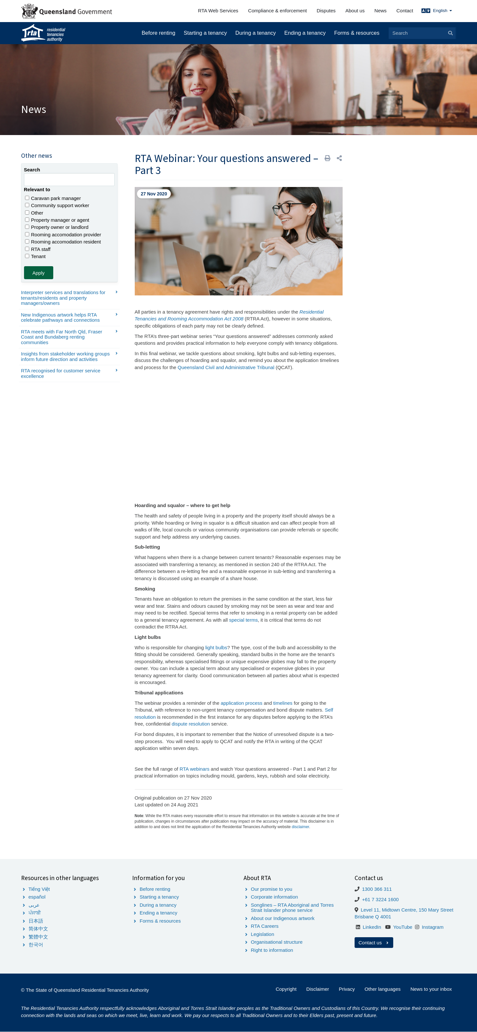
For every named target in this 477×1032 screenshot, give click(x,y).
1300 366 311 (377, 889)
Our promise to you (272, 889)
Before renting (158, 33)
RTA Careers (265, 926)
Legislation (262, 934)
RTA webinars (194, 769)
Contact (404, 10)
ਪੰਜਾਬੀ (35, 912)
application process (241, 703)
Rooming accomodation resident (63, 241)
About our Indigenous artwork (283, 918)
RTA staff (38, 249)
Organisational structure (277, 942)
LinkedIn (372, 927)
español (37, 897)
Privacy (347, 989)
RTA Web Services (218, 10)
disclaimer (300, 827)
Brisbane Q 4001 (373, 916)
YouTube (402, 927)
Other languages (383, 989)
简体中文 (38, 928)
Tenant (35, 256)
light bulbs (216, 647)
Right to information (272, 950)
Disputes (326, 10)
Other (34, 213)
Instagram (433, 927)
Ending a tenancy (305, 33)
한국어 (36, 944)
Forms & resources (356, 33)
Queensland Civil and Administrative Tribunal (226, 367)
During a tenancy (255, 33)
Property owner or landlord (57, 227)
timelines (283, 703)
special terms (243, 620)
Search (32, 169)
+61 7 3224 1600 (380, 899)
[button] (339, 158)
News (380, 10)
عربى (34, 905)
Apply (38, 273)
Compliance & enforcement (277, 10)
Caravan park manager (53, 198)
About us (355, 10)
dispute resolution (191, 724)
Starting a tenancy (205, 33)
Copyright (286, 989)
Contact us (373, 942)
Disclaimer (317, 989)
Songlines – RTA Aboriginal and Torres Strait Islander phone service (292, 907)
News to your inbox (431, 989)
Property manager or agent (57, 220)
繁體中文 (38, 936)
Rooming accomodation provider (63, 234)
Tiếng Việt (39, 889)
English (442, 10)
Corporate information (274, 897)
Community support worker (57, 205)
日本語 (36, 921)
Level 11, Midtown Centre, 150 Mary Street (407, 910)
